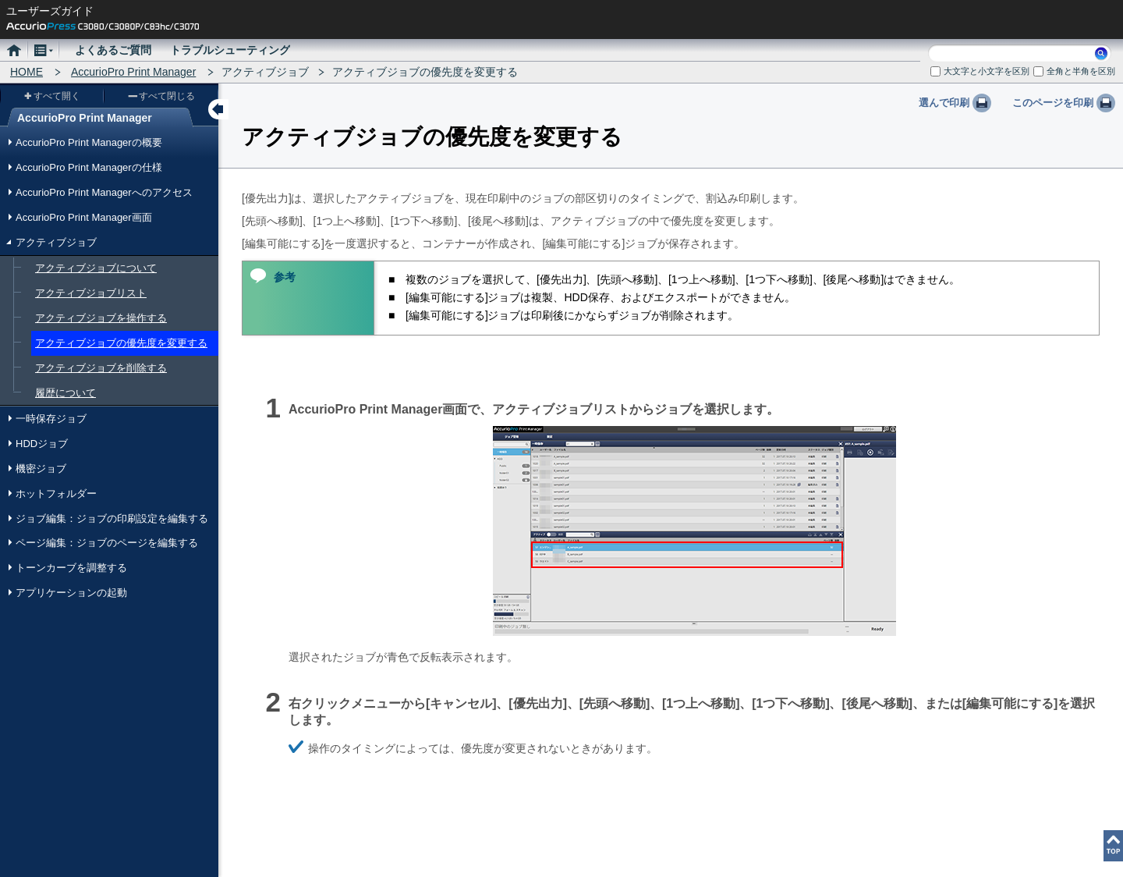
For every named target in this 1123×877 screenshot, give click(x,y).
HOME (26, 72)
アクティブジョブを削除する (101, 368)
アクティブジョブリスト (91, 293)
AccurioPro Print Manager (133, 72)
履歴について (65, 393)
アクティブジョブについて (96, 268)
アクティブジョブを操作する (101, 318)
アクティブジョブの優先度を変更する (121, 343)
